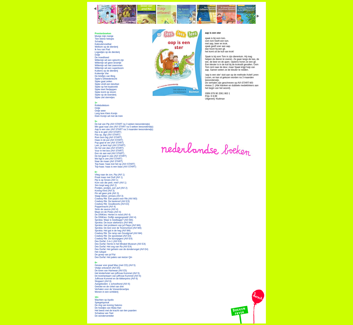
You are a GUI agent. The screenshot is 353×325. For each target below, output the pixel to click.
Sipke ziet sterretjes (105, 97)
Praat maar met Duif (109, 177)
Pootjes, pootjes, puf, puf (111, 188)
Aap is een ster (124, 129)
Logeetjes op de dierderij (107, 52)
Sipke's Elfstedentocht (106, 78)
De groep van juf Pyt (105, 254)
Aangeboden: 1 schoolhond (112, 284)
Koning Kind (105, 190)
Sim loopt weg (106, 185)
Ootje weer (100, 110)
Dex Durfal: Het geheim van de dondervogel (121, 249)
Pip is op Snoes (106, 180)
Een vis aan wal (109, 153)
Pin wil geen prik (107, 193)
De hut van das (109, 148)
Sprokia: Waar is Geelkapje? (114, 220)
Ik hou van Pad (102, 49)
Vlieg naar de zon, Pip (110, 174)
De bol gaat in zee (111, 156)
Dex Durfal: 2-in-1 (108, 241)
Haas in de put (109, 140)
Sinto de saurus (106, 209)
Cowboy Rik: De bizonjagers (114, 238)
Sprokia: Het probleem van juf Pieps (118, 225)
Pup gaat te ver (109, 142)
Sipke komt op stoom (105, 92)
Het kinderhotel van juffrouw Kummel (117, 273)
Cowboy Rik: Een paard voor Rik (116, 198)
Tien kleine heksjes (104, 38)
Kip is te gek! (108, 132)
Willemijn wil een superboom (109, 68)
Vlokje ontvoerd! (107, 268)
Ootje (97, 108)
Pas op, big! (107, 134)
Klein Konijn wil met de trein (109, 116)
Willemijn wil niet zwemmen (108, 65)
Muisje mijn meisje (104, 36)
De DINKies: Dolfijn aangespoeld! (115, 217)
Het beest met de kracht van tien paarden (116, 310)
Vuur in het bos (109, 150)
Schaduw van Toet (104, 313)
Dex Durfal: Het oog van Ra (113, 246)
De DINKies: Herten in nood (112, 214)
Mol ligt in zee (108, 158)
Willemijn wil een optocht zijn (109, 60)
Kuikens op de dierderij (106, 70)
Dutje (97, 54)
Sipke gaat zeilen (103, 81)
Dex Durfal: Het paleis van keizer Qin (113, 257)
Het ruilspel (100, 252)
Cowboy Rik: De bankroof (112, 201)
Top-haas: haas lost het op (115, 164)
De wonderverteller (104, 316)
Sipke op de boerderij (105, 94)
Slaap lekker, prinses (109, 196)
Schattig (99, 41)
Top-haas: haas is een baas (115, 166)
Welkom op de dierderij (106, 46)
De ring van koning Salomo (108, 305)
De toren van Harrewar (111, 270)
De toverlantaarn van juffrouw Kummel (118, 276)
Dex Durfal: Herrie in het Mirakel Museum (120, 244)
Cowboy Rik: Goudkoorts (112, 204)
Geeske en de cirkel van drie (109, 286)
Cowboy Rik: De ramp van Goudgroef (118, 233)
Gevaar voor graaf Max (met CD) (115, 265)
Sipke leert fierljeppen (106, 89)
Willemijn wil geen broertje (108, 62)
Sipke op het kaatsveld (106, 86)
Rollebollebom (102, 105)
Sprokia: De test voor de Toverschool (118, 228)
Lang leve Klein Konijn (106, 113)
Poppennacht (105, 206)
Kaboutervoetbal (103, 44)
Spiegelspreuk (102, 302)
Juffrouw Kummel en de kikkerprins (116, 278)
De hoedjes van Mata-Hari (108, 308)
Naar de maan (109, 161)
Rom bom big (108, 137)
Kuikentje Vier (102, 73)
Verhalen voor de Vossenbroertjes (112, 289)
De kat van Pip (122, 124)
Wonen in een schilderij (106, 292)
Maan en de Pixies (108, 212)
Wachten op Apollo (104, 300)
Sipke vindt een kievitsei (107, 84)
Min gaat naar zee (124, 126)
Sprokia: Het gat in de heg (113, 230)
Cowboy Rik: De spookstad (113, 236)
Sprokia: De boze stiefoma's (114, 222)
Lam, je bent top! (110, 145)
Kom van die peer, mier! (110, 182)
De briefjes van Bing (105, 76)
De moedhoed (102, 57)
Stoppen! (103, 281)
